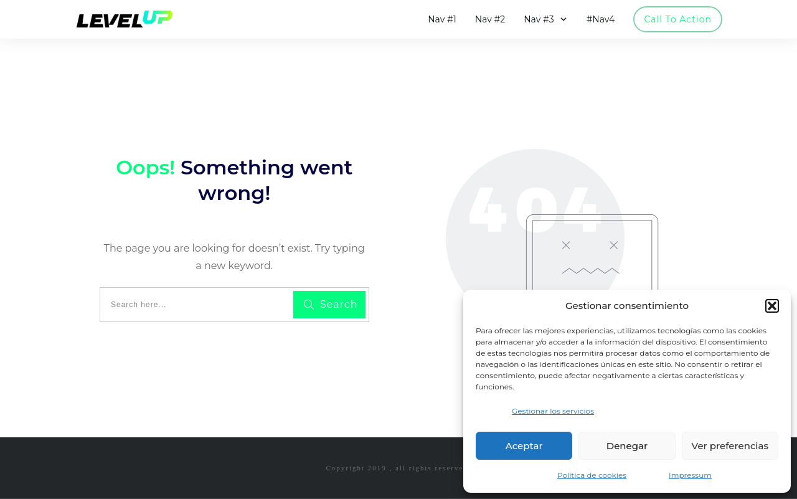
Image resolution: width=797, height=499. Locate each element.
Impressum (690, 475)
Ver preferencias (730, 446)
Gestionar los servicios (553, 411)
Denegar (627, 446)
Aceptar (524, 446)
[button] (772, 306)
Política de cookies (591, 475)
